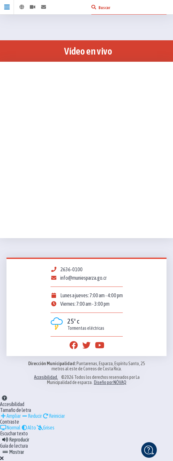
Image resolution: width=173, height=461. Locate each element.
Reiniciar (53, 416)
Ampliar (10, 416)
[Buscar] (93, 7)
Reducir (31, 416)
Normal (10, 427)
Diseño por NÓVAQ (110, 382)
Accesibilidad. (46, 377)
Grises (45, 427)
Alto (28, 427)
